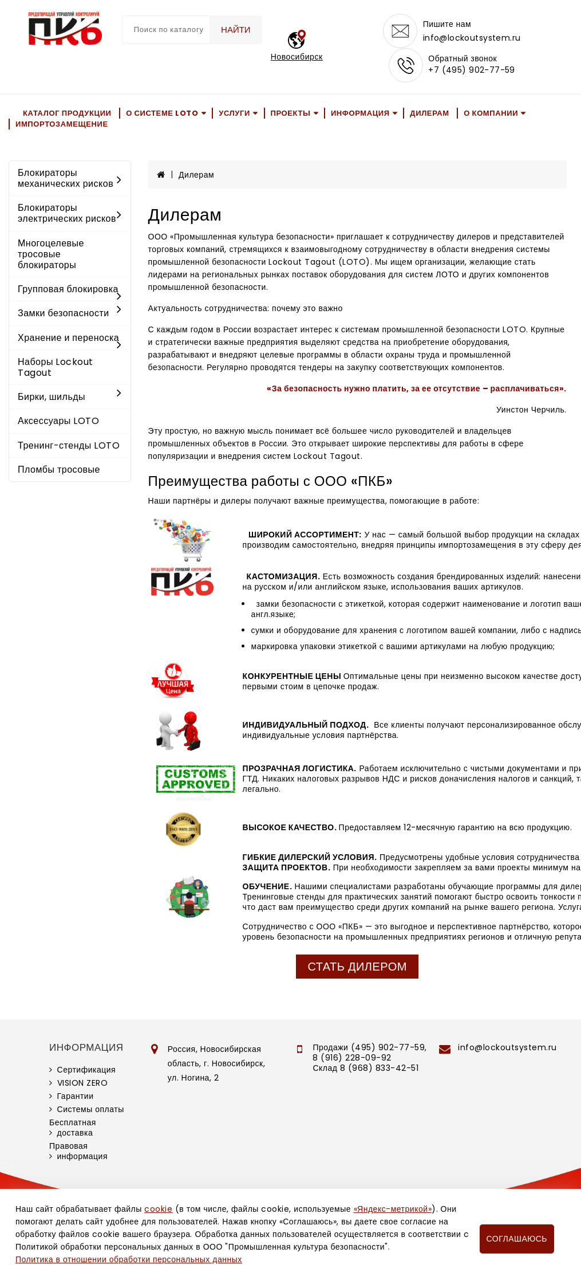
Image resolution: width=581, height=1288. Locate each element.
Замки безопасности (70, 313)
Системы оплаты (90, 1109)
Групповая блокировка (70, 289)
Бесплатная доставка (72, 1127)
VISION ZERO (82, 1083)
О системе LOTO (162, 113)
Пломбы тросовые (59, 469)
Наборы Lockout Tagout (55, 367)
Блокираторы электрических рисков (70, 213)
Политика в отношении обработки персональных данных (128, 1259)
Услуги (234, 113)
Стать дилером (356, 967)
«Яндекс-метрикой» (393, 1209)
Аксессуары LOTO (58, 420)
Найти (236, 29)
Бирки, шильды (70, 396)
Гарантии (75, 1096)
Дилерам (429, 113)
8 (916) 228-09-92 (352, 1058)
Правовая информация (78, 1151)
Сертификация (86, 1070)
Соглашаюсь (517, 1238)
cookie (158, 1209)
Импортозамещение (61, 124)
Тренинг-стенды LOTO (69, 445)
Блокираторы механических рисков (70, 178)
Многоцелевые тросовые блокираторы (51, 254)
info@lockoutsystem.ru (472, 38)
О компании (491, 113)
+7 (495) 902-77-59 (471, 70)
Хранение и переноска (70, 338)
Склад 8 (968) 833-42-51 (365, 1068)
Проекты (291, 113)
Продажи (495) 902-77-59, (369, 1047)
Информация (360, 113)
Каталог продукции (67, 113)
